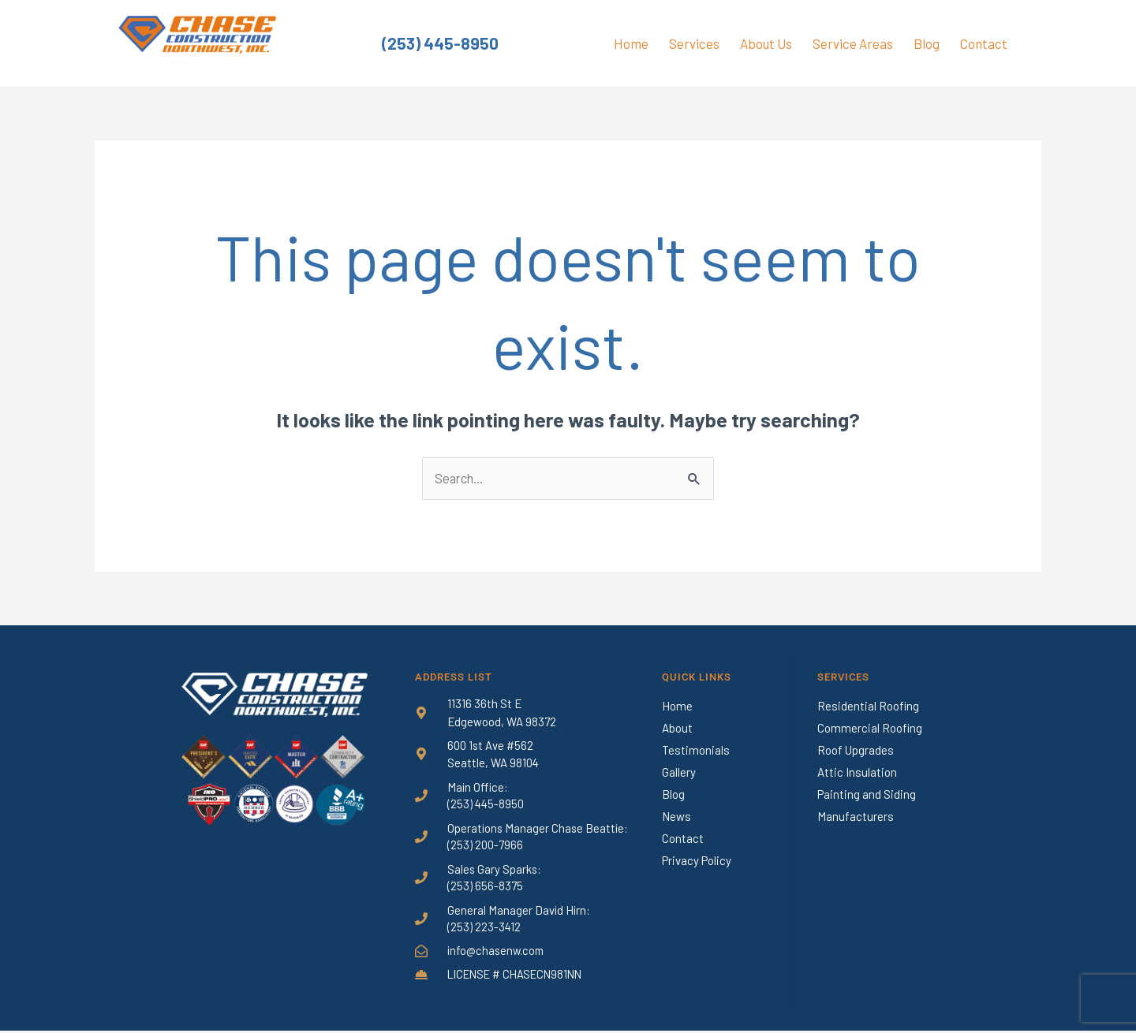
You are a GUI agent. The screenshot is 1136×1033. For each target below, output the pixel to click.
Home (631, 43)
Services (694, 43)
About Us (766, 43)
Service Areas (853, 43)
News (676, 817)
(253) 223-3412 (484, 929)
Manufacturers (855, 817)
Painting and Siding (866, 795)
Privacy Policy (696, 861)
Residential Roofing (868, 706)
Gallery (679, 773)
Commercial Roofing (869, 729)
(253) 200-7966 (485, 846)
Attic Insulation (857, 773)
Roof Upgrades (855, 751)
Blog (927, 43)
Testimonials (696, 751)
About (677, 729)
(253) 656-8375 (485, 888)
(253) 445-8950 (440, 43)
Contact (983, 43)
